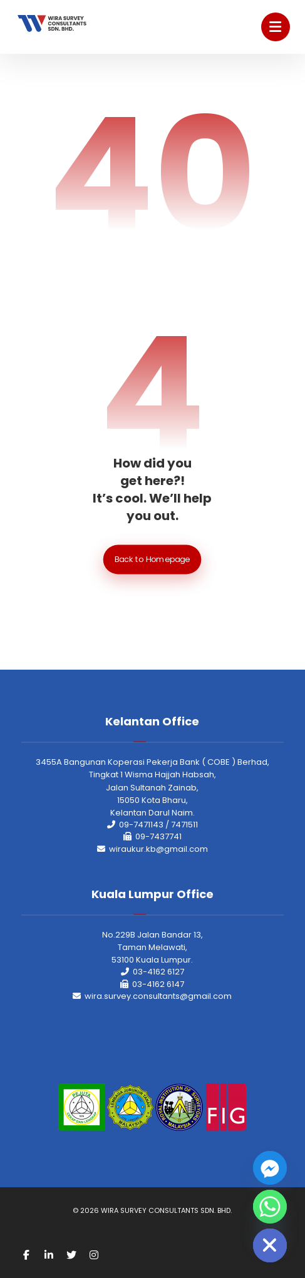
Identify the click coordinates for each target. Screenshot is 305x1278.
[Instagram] (94, 1255)
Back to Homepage (152, 559)
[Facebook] (26, 1255)
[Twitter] (71, 1255)
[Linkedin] (49, 1255)
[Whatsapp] (270, 1207)
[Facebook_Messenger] (270, 1168)
